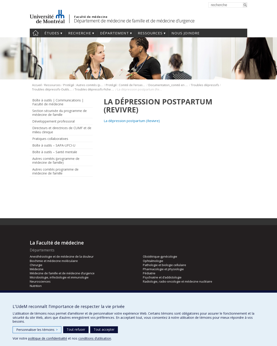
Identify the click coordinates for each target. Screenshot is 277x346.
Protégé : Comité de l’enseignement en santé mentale (126, 85)
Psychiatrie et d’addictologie (162, 277)
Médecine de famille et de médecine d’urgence (62, 273)
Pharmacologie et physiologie (163, 269)
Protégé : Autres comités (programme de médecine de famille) (83, 85)
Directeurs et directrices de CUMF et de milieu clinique (61, 130)
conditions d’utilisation (94, 338)
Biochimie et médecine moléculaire (54, 261)
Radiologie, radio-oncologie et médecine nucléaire (177, 281)
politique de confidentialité (47, 338)
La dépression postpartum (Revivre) (132, 120)
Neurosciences (40, 281)
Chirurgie (36, 265)
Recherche (79, 33)
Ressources (150, 33)
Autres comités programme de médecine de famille (55, 171)
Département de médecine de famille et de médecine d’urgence (134, 21)
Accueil (36, 33)
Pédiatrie (149, 273)
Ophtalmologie (153, 261)
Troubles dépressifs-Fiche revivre (95, 89)
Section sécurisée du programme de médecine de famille (59, 113)
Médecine (36, 269)
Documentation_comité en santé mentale (168, 85)
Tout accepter (104, 329)
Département (114, 33)
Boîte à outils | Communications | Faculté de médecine (58, 102)
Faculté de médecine (90, 17)
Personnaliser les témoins (37, 329)
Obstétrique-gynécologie (160, 256)
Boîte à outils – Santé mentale (54, 152)
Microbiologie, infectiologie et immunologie (59, 277)
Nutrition (36, 286)
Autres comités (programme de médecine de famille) (55, 160)
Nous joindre (185, 33)
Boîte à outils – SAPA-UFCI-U (53, 145)
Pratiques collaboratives (50, 138)
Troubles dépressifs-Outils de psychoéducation (52, 89)
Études (51, 33)
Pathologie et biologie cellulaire (164, 265)
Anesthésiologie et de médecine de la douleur (62, 256)
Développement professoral (53, 121)
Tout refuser (76, 329)
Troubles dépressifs (205, 85)
